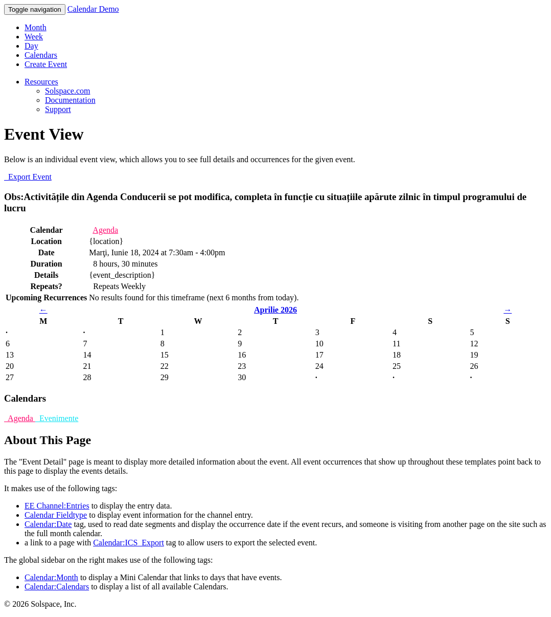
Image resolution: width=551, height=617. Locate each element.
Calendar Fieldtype (56, 515)
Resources (41, 81)
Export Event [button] (28, 176)
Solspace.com (67, 90)
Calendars (41, 55)
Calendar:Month (51, 577)
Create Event (46, 64)
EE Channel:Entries (57, 505)
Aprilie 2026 (275, 309)
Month (36, 27)
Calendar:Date (48, 524)
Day (31, 45)
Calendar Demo (93, 9)
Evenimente (56, 418)
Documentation (70, 100)
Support (58, 109)
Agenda (105, 230)
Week (34, 36)
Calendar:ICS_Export (128, 542)
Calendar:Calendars (57, 586)
